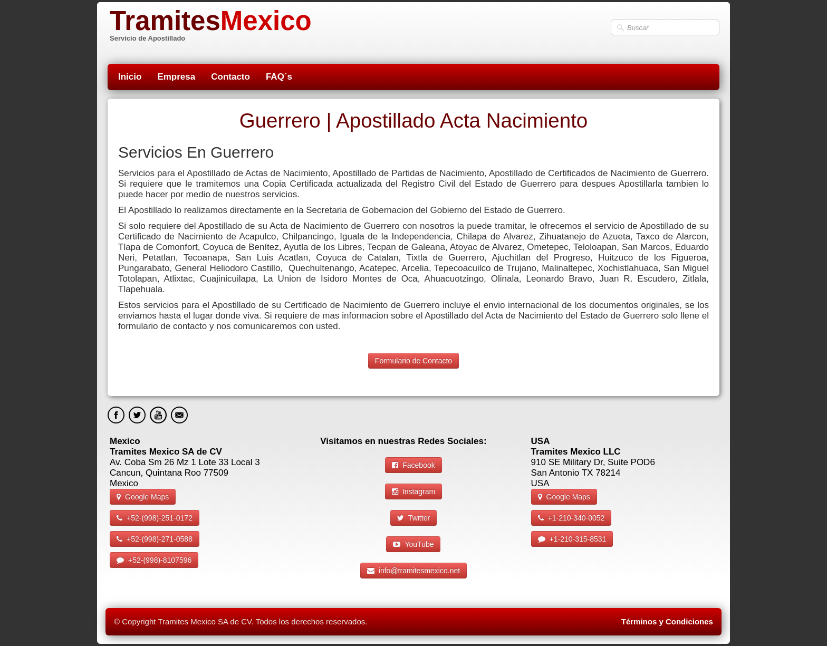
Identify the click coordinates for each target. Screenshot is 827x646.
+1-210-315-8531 (572, 539)
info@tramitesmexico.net (413, 570)
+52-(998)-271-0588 (155, 539)
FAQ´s (279, 77)
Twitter (413, 518)
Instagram (413, 491)
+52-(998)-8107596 (154, 560)
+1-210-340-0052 (571, 518)
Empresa (176, 77)
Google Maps (143, 497)
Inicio (129, 77)
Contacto (230, 77)
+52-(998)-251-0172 (155, 518)
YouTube (413, 544)
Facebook (413, 465)
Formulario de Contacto (413, 360)
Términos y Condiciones (667, 621)
